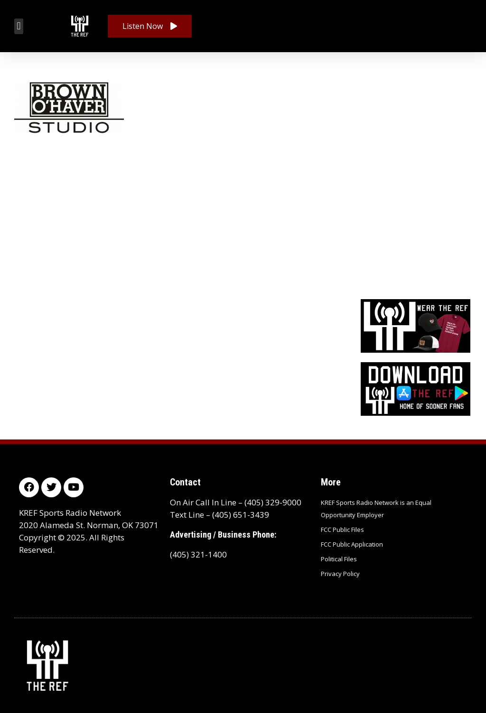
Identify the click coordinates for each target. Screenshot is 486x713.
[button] (18, 26)
